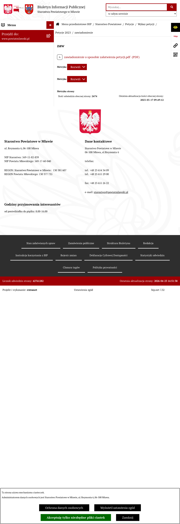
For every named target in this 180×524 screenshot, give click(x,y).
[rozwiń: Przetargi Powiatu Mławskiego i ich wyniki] (50, 487)
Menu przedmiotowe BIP (77, 24)
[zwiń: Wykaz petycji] (50, 282)
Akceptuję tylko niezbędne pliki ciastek (76, 517)
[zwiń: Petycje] (50, 272)
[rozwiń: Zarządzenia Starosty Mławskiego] (50, 196)
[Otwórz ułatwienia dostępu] (175, 27)
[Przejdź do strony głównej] (44, 9)
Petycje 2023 (63, 32)
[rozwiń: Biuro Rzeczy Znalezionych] (50, 248)
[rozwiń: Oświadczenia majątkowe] (50, 457)
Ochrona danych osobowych (64, 508)
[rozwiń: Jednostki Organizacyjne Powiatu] (50, 423)
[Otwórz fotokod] (175, 54)
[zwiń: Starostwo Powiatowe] (50, 95)
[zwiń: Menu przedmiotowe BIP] (50, 32)
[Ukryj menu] (50, 25)
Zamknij (127, 517)
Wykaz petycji (146, 24)
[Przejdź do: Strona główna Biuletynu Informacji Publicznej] (58, 24)
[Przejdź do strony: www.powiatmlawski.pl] (175, 45)
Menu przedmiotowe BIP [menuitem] (18, 33)
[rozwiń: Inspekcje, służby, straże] (50, 438)
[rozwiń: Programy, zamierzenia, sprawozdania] (50, 61)
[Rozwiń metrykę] (77, 67)
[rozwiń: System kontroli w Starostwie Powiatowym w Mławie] (50, 229)
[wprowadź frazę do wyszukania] (136, 7)
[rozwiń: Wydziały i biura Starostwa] (50, 139)
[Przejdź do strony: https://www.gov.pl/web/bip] (175, 36)
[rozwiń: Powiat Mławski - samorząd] (50, 85)
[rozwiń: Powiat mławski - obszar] (50, 76)
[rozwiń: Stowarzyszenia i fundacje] (50, 448)
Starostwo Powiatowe (108, 24)
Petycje (129, 24)
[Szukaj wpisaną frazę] (172, 7)
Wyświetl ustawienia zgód (117, 508)
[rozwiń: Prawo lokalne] (50, 52)
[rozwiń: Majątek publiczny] (50, 477)
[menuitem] (27, 42)
